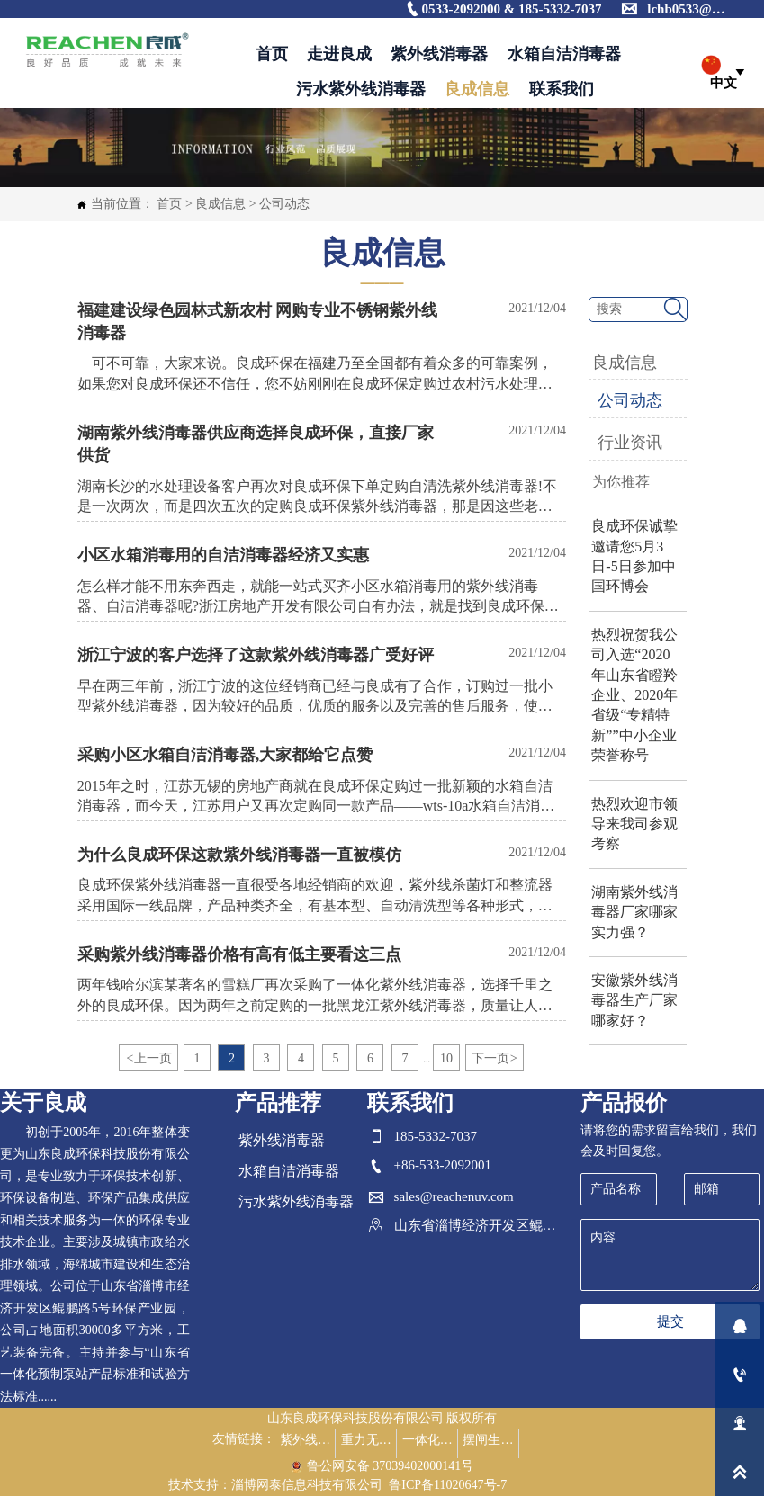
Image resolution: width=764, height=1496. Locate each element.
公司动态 (284, 204)
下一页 (494, 1058)
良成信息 (220, 204)
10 (446, 1058)
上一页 (148, 1058)
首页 (169, 204)
